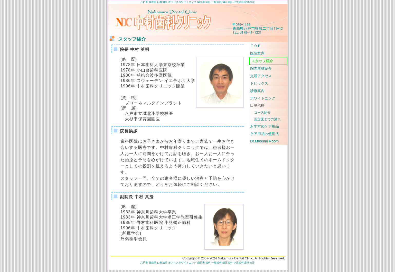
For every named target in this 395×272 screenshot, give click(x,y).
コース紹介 (262, 112)
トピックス (259, 83)
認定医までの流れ (267, 119)
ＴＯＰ (255, 46)
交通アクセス (261, 76)
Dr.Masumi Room (264, 141)
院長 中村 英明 (134, 49)
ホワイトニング (262, 98)
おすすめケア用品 (264, 126)
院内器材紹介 (261, 68)
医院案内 (257, 53)
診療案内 (257, 91)
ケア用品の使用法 (264, 134)
